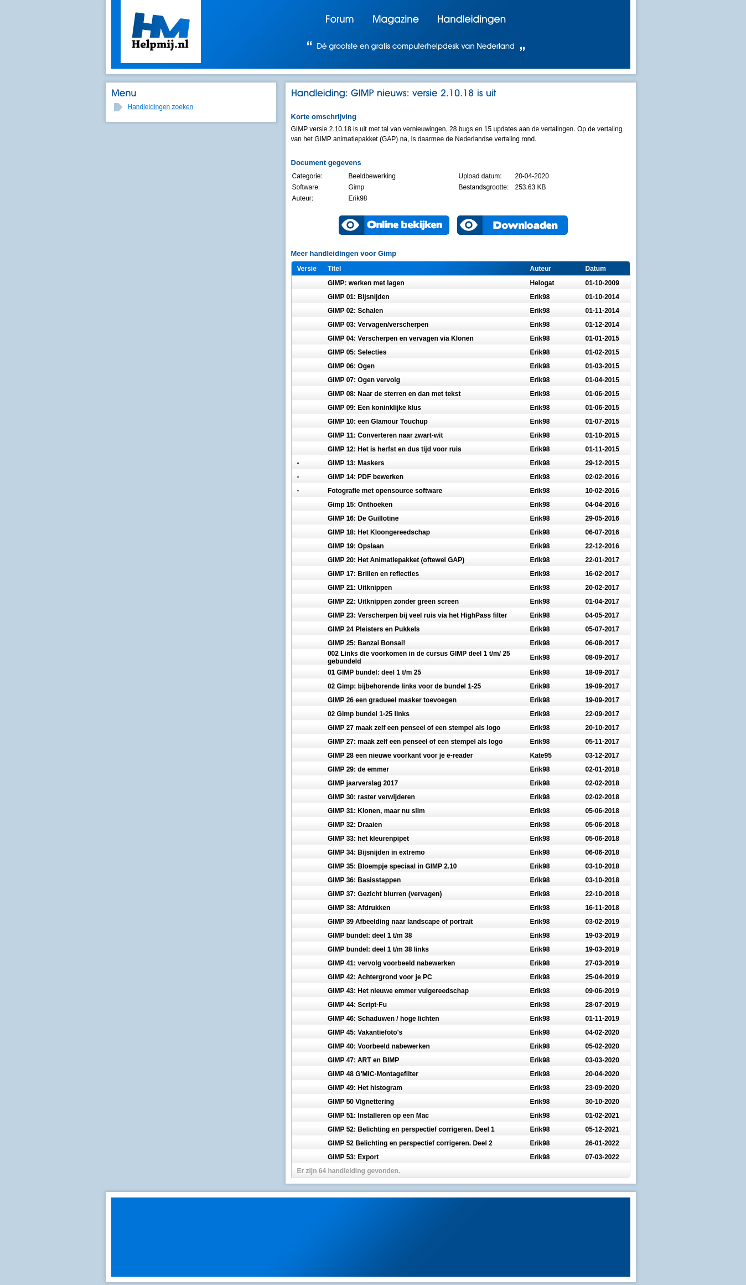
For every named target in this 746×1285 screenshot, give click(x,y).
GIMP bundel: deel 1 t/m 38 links (378, 949)
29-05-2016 (602, 518)
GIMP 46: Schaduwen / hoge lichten (383, 1018)
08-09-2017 (602, 657)
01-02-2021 (602, 1115)
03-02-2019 (602, 922)
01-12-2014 (602, 324)
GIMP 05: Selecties (357, 352)
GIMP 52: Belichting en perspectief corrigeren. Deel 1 (411, 1129)
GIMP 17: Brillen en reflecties (373, 574)
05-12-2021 (602, 1129)
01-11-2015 (602, 449)
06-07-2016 (602, 532)
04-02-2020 (602, 1032)
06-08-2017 (602, 643)
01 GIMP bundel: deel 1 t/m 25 (374, 672)
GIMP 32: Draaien (355, 825)
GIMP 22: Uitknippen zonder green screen (393, 601)
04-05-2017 (602, 615)
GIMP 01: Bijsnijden (359, 297)
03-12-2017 (602, 755)
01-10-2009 (602, 283)
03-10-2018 (602, 866)
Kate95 (541, 755)
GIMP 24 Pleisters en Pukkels (374, 629)
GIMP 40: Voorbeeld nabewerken (379, 1046)
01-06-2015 (602, 394)
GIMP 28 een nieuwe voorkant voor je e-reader (400, 755)
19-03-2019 (602, 935)
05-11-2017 (602, 742)
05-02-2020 (602, 1046)
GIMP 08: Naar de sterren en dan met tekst (394, 394)
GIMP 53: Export (353, 1157)
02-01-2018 (602, 769)
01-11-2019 (602, 1018)
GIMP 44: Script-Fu (357, 1005)
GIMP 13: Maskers (356, 463)
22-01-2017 (602, 560)
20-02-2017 (602, 588)
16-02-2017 (602, 574)
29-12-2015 (602, 463)
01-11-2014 (602, 311)
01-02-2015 (602, 352)
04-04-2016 (602, 504)
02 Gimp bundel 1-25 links (369, 714)
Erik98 (540, 297)
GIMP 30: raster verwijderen (371, 797)
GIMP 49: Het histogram (365, 1088)
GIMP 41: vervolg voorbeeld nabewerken (391, 963)
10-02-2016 (602, 491)
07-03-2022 (602, 1157)
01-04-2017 (602, 601)
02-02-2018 (602, 783)
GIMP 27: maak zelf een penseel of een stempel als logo (415, 742)
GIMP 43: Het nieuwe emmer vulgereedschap (398, 991)
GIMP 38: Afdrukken (359, 908)
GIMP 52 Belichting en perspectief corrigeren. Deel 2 (410, 1143)
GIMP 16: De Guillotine (363, 518)
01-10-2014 (602, 297)
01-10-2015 (602, 435)
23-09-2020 (602, 1088)
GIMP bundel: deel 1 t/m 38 (370, 935)
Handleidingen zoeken (161, 107)
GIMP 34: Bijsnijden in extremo (376, 852)
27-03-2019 (602, 963)
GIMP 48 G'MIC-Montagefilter (373, 1074)
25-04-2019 (602, 977)
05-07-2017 (602, 629)
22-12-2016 (602, 546)
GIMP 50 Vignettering (361, 1102)
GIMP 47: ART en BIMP (363, 1060)
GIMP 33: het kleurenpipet (368, 838)
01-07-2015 (602, 421)
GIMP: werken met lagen (366, 283)
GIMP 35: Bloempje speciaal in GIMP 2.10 (392, 866)
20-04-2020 (602, 1074)
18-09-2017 (602, 672)
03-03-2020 (602, 1060)
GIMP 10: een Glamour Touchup (378, 421)
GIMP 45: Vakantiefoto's (365, 1032)
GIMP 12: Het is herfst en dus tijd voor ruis (395, 449)
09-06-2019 (602, 991)
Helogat (542, 283)
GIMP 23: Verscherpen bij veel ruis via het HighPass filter (417, 615)
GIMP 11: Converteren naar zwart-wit (385, 435)
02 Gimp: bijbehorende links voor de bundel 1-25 (404, 686)
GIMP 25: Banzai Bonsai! (366, 643)
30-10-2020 (602, 1102)
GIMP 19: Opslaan (356, 546)
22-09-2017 (602, 714)
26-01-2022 (602, 1143)
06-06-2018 (602, 852)
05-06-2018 (602, 811)
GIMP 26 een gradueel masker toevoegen (392, 700)
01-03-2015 (602, 366)
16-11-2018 (602, 908)
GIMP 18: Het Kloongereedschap (379, 532)
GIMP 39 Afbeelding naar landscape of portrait (400, 922)
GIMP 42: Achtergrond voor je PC (380, 977)
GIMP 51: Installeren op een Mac (378, 1115)
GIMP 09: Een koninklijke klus (374, 408)
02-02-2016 (602, 477)
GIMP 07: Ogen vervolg (364, 380)
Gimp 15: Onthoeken (360, 504)
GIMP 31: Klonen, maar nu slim (376, 811)
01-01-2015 (602, 338)
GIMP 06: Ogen (351, 366)
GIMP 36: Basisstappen (364, 880)
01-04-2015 (602, 380)
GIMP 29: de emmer (358, 769)
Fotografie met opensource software (385, 491)
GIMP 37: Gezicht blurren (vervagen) (385, 894)
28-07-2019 (602, 1005)
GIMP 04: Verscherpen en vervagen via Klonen (401, 338)
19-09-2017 (602, 686)
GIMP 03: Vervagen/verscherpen (378, 324)
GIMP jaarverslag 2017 (363, 783)
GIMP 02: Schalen (355, 311)
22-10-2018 (602, 894)
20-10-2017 (602, 728)
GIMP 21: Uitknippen (360, 588)
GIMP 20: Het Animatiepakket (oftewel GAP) (396, 560)
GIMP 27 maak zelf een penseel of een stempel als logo (414, 728)
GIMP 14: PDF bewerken (365, 477)
